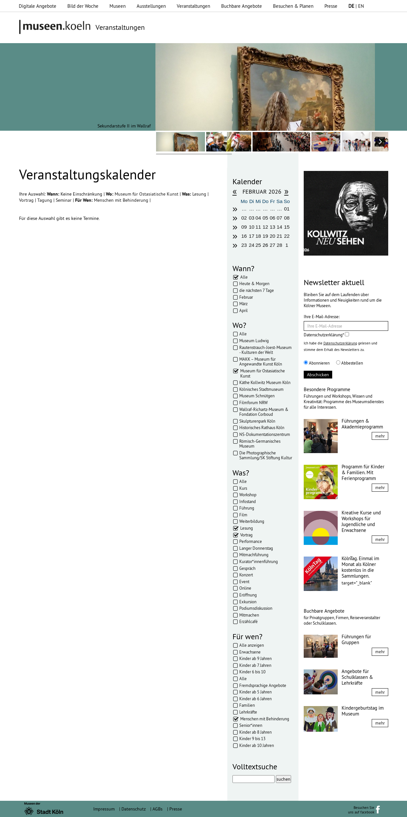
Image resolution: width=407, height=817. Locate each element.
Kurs (243, 488)
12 (265, 227)
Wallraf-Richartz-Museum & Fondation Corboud (263, 412)
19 (265, 236)
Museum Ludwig (254, 340)
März (243, 303)
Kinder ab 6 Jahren (255, 698)
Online (245, 588)
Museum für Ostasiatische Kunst (147, 194)
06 (272, 218)
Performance (250, 541)
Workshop (247, 494)
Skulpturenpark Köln (257, 421)
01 (286, 208)
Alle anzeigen (251, 645)
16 (244, 236)
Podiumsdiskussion (255, 608)
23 (244, 245)
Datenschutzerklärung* (326, 334)
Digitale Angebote (37, 6)
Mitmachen (249, 615)
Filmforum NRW (253, 402)
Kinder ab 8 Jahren (255, 732)
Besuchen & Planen (293, 6)
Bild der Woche (82, 6)
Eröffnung (248, 594)
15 (286, 227)
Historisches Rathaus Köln (261, 427)
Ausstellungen (151, 6)
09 (244, 227)
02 (244, 218)
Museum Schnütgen (257, 395)
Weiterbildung (251, 521)
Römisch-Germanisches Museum (259, 444)
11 (258, 227)
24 (251, 245)
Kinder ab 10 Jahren (256, 745)
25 (258, 245)
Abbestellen (349, 363)
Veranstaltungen (193, 6)
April (243, 310)
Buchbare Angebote (241, 6)
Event (244, 581)
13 (272, 227)
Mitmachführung (253, 554)
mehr (380, 436)
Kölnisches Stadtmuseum (261, 389)
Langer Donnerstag (256, 548)
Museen (117, 6)
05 (265, 218)
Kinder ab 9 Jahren (255, 658)
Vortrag (27, 200)
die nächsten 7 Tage (256, 290)
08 (286, 218)
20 (272, 236)
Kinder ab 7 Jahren (255, 665)
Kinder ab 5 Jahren (255, 691)
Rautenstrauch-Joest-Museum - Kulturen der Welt (265, 350)
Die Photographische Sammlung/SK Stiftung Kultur (265, 455)
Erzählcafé (248, 621)
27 (272, 245)
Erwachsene (250, 652)
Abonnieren (317, 363)
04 (258, 218)
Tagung (45, 200)
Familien (247, 705)
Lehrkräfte (248, 712)
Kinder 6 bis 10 (252, 671)
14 (279, 227)
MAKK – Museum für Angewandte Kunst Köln (260, 361)
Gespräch (247, 568)
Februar (246, 297)
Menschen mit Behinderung (122, 200)
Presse (330, 6)
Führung (246, 508)
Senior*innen (250, 725)
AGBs (158, 809)
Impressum (104, 809)
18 (258, 236)
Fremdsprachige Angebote (262, 685)
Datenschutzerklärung (340, 343)
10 (251, 227)
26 (265, 245)
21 (279, 236)
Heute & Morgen (254, 283)
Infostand (247, 501)
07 (279, 218)
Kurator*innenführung (258, 561)
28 (279, 245)
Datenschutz (133, 809)
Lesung (200, 194)
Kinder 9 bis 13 (252, 738)
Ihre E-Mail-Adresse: (322, 316)
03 (251, 218)
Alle (244, 277)
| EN (356, 6)
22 (286, 236)
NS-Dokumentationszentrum (264, 434)
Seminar (64, 200)
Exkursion (247, 601)
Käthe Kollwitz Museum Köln (264, 382)
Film (243, 514)
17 (251, 236)
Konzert (246, 574)
